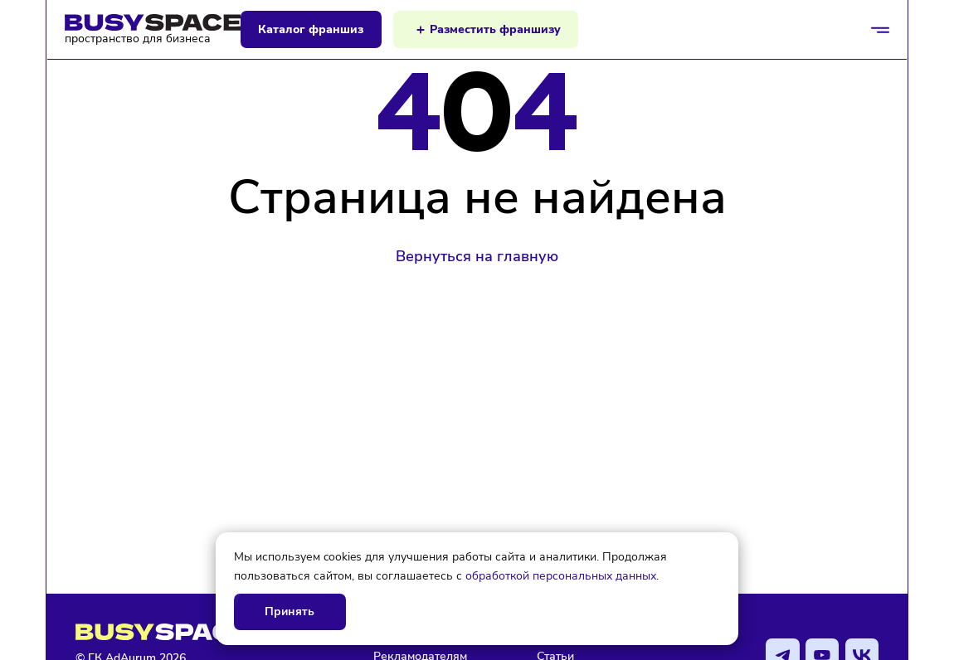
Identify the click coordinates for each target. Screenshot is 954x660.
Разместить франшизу (495, 29)
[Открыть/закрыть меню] (880, 30)
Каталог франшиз (310, 29)
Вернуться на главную (477, 256)
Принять (289, 611)
